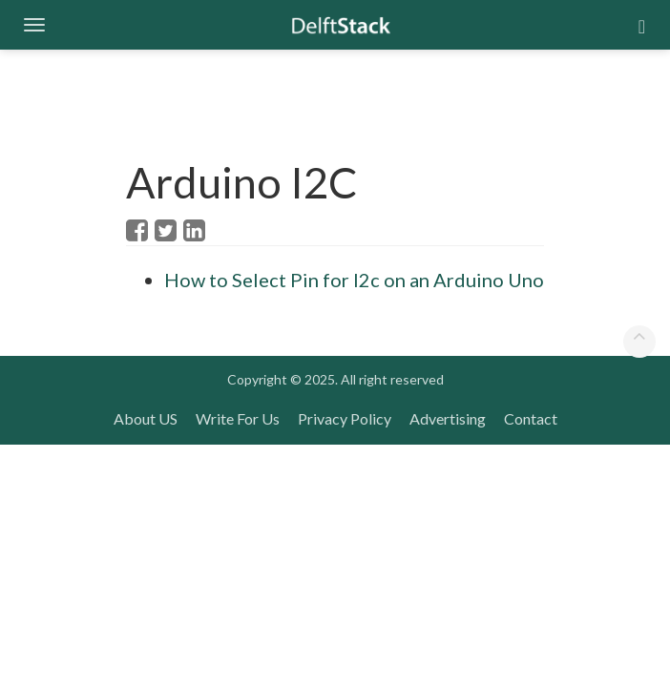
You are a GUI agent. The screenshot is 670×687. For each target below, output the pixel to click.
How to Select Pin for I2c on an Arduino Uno (354, 279)
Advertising (447, 418)
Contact (530, 418)
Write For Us (238, 418)
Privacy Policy (344, 418)
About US (146, 418)
